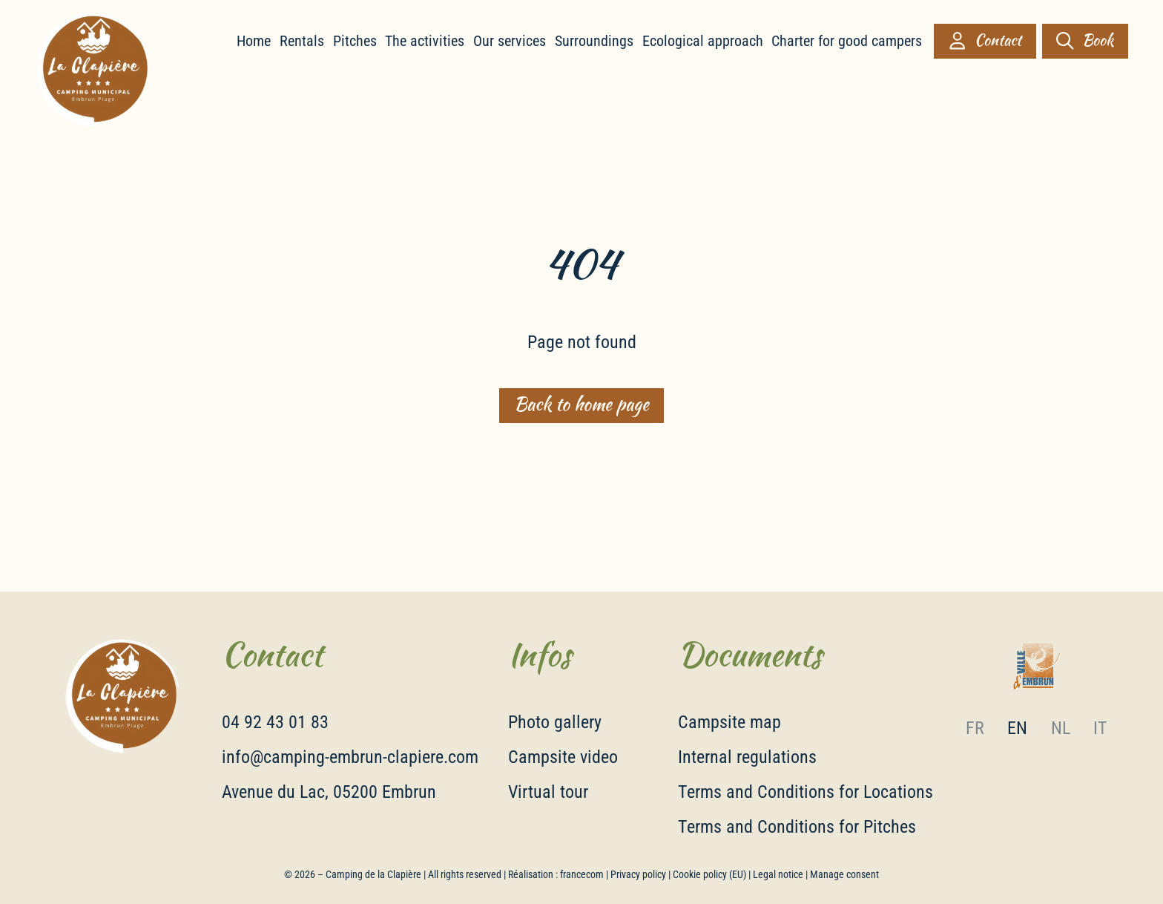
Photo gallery (555, 722)
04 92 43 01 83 (275, 722)
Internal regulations (747, 757)
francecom (582, 874)
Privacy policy (638, 874)
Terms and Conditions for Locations (805, 792)
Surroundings (594, 41)
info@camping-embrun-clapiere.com (350, 757)
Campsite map (729, 722)
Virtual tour (548, 792)
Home (254, 41)
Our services (509, 41)
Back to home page (581, 404)
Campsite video (563, 757)
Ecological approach (702, 41)
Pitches (355, 41)
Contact (985, 40)
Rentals (302, 41)
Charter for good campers (846, 41)
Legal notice (778, 874)
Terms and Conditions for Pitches (797, 826)
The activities (424, 41)
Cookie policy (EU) (709, 874)
